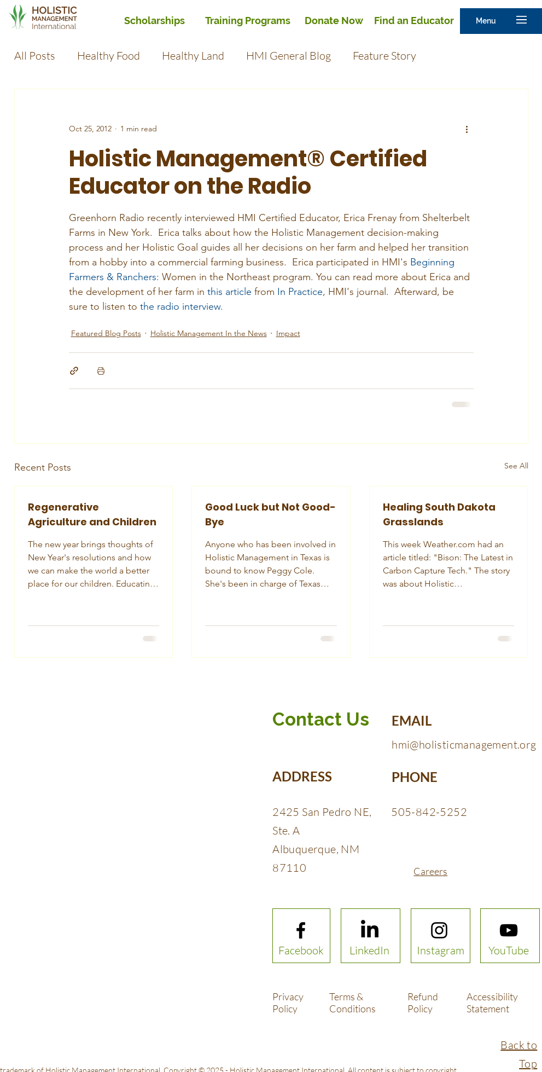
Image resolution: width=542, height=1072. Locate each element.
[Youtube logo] (509, 930)
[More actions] (467, 128)
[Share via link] (74, 371)
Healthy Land (193, 55)
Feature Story (384, 55)
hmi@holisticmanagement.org (464, 744)
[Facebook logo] (301, 930)
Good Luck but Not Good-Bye (270, 514)
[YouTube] (508, 950)
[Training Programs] (247, 21)
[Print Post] (101, 371)
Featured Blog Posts (106, 333)
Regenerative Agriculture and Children (92, 514)
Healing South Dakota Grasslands (439, 514)
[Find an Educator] (414, 21)
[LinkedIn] (369, 950)
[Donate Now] (334, 21)
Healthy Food (108, 55)
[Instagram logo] (439, 930)
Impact (288, 333)
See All (516, 466)
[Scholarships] (154, 21)
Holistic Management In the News (208, 333)
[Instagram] (440, 950)
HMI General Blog (288, 55)
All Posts (34, 55)
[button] (486, 21)
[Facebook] (301, 950)
